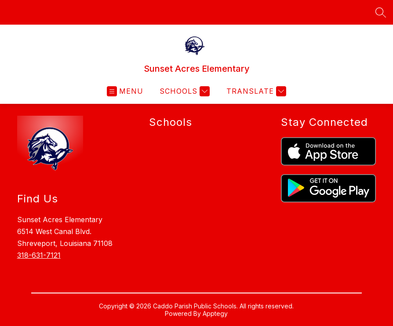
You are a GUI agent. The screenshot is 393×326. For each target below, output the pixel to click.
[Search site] (380, 12)
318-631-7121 (39, 255)
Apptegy (215, 313)
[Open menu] (125, 91)
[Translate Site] (255, 91)
